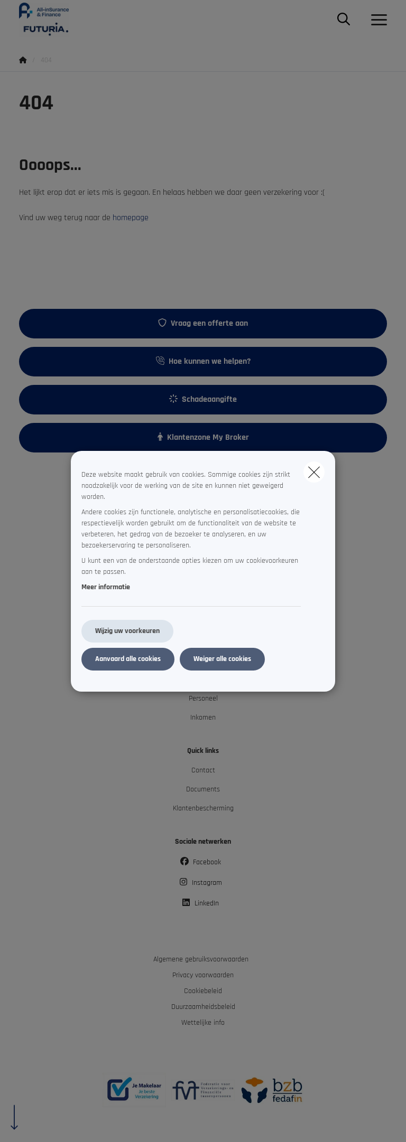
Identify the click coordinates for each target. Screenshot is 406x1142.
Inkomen (203, 717)
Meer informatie (105, 587)
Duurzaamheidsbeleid (203, 1007)
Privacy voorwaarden (203, 975)
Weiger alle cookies (222, 659)
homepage (131, 217)
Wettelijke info (203, 1022)
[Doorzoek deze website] (343, 20)
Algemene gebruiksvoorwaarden (200, 959)
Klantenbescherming (203, 808)
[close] (314, 472)
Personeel (203, 698)
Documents (203, 789)
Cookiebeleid (203, 991)
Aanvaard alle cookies (128, 659)
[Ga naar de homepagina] (50, 20)
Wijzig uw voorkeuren (127, 631)
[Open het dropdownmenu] (376, 20)
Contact (203, 770)
